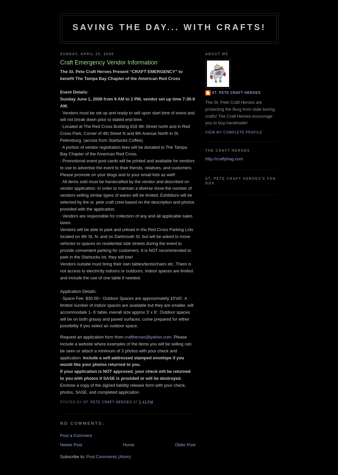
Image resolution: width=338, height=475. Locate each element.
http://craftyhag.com (224, 158)
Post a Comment (76, 435)
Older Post (185, 444)
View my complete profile (233, 132)
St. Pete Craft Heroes (236, 93)
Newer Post (71, 444)
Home (129, 444)
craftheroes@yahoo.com (147, 337)
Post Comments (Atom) (108, 456)
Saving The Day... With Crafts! (169, 27)
